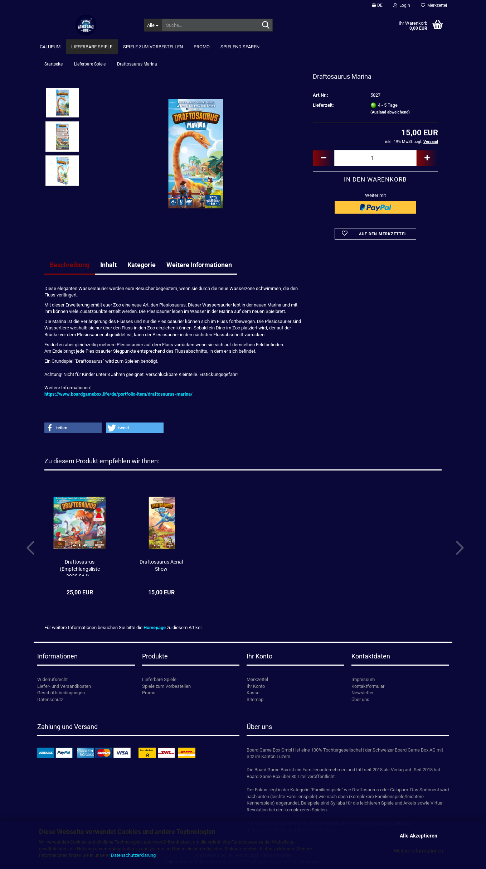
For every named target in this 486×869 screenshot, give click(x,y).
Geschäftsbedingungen (61, 692)
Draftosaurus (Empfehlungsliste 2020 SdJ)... (80, 567)
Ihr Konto (256, 686)
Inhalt (108, 265)
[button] (377, 5)
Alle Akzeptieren (418, 836)
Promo (202, 46)
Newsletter (362, 692)
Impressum (363, 679)
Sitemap (255, 699)
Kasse (253, 692)
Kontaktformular (367, 686)
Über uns (360, 699)
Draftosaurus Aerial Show (161, 565)
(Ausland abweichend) (390, 112)
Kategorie (141, 265)
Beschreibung (69, 265)
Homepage (155, 627)
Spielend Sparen (239, 46)
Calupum (50, 46)
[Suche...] (152, 25)
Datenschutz (50, 699)
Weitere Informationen (418, 851)
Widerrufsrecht (52, 679)
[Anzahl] (375, 158)
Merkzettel (434, 5)
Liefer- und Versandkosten (64, 686)
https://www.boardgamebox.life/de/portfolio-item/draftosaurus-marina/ (118, 394)
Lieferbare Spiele (91, 46)
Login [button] (401, 5)
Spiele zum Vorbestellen (153, 46)
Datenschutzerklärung (133, 855)
